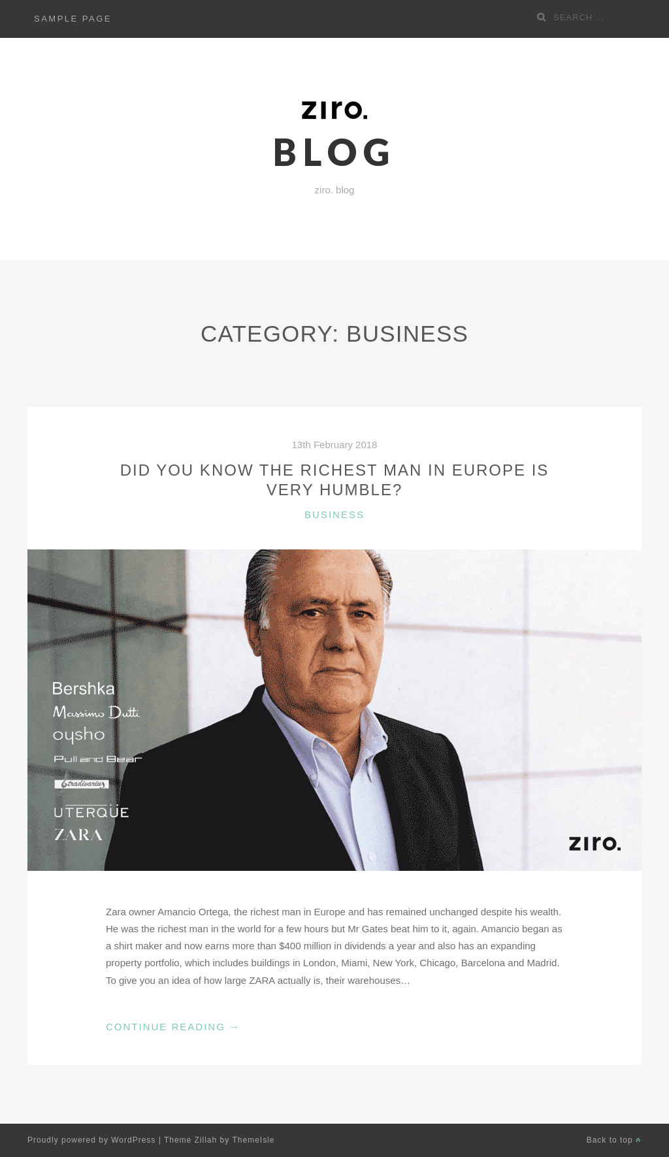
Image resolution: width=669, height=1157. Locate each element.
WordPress (133, 1140)
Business (334, 514)
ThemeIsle (254, 1140)
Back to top (614, 1140)
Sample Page (73, 19)
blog (334, 152)
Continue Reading (173, 1026)
